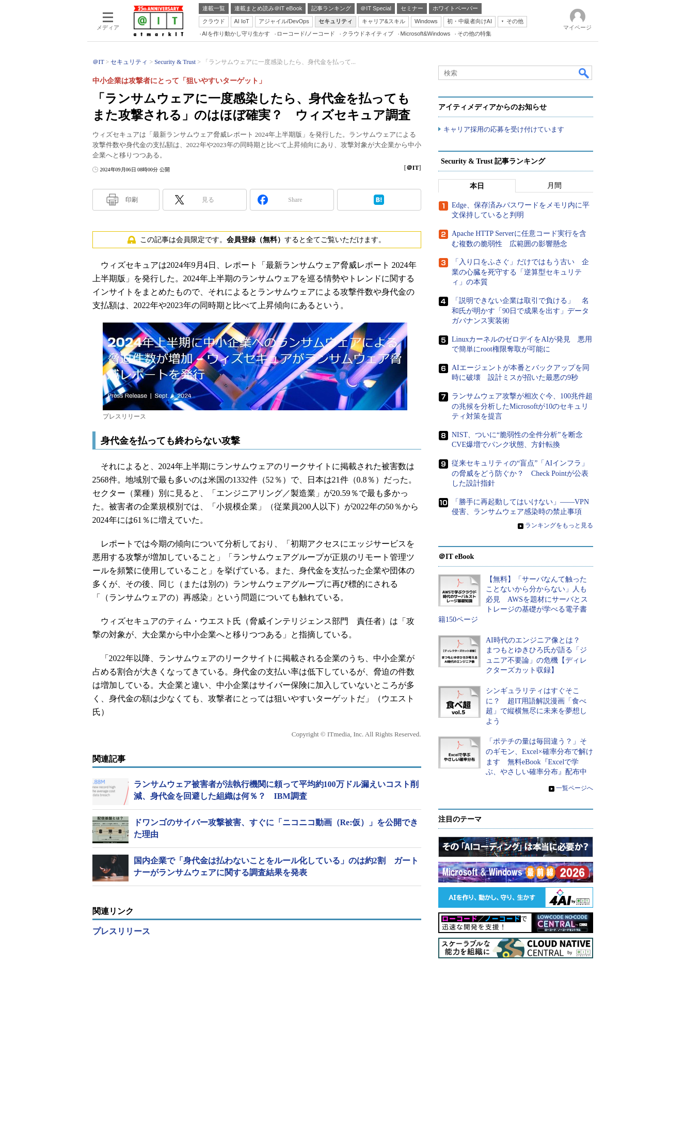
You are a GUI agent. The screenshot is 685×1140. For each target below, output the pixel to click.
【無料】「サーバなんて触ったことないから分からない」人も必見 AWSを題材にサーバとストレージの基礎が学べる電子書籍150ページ (513, 599)
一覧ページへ (574, 788)
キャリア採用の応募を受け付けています (503, 129)
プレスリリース (121, 931)
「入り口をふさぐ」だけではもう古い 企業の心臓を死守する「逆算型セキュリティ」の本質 (520, 272)
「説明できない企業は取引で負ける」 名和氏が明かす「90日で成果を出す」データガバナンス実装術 (520, 311)
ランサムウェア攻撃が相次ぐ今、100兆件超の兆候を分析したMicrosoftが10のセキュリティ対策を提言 (522, 406)
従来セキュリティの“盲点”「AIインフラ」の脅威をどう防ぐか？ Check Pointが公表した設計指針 (520, 473)
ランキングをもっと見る (559, 525)
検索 (584, 73)
